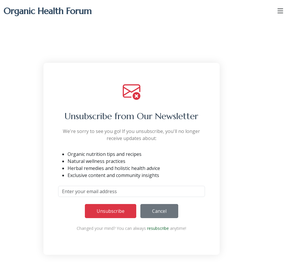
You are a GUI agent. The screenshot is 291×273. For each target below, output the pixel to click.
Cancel (159, 211)
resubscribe (158, 228)
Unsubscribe (111, 211)
